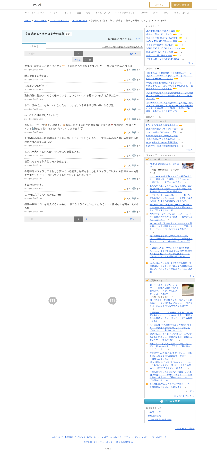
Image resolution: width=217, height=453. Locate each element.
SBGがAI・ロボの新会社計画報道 (162, 146)
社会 (79, 13)
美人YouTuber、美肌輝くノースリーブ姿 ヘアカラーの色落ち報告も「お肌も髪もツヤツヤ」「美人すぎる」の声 (171, 207)
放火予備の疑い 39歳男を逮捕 (160, 31)
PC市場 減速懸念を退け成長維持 (162, 125)
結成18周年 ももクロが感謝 (159, 52)
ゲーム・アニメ (103, 13)
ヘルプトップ (154, 412)
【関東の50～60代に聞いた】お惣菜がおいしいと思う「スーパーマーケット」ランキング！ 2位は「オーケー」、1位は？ (169, 76)
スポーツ (144, 13)
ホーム (27, 20)
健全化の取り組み (124, 442)
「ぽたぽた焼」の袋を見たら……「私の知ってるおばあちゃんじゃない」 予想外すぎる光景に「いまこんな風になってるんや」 (171, 198)
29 (180, 34)
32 (183, 59)
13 (179, 139)
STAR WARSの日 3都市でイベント (163, 48)
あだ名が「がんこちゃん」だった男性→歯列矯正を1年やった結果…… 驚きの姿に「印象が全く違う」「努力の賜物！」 (171, 189)
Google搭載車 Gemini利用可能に (162, 142)
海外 (155, 13)
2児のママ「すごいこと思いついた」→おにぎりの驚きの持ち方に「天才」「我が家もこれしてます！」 (171, 217)
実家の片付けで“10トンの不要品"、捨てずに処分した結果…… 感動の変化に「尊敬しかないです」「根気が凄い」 (171, 337)
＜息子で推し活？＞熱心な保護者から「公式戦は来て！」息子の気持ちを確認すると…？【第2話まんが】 (169, 96)
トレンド (67, 13)
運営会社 (88, 442)
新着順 (77, 59)
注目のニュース (153, 117)
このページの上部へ (184, 428)
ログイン (159, 4)
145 (181, 136)
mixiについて (57, 437)
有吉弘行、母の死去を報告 (159, 55)
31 (180, 56)
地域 (88, 13)
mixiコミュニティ (122, 437)
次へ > (133, 53)
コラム (166, 13)
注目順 (87, 59)
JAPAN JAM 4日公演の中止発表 (161, 41)
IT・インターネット (125, 13)
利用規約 (69, 437)
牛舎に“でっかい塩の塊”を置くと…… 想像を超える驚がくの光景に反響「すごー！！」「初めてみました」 (171, 356)
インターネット (79, 20)
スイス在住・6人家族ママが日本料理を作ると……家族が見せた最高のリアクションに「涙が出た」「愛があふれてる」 (171, 179)
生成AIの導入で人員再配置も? (160, 139)
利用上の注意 (154, 416)
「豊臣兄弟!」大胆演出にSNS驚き (162, 59)
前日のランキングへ (184, 396)
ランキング (151, 155)
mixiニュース (40, 20)
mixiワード (161, 437)
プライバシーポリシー (104, 442)
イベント (136, 437)
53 (184, 31)
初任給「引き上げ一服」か (159, 34)
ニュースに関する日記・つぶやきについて (122, 47)
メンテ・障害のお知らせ (160, 419)
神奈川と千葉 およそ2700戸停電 (162, 38)
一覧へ (189, 63)
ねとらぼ (135, 39)
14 (182, 142)
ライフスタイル (181, 13)
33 (181, 132)
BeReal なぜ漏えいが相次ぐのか (162, 135)
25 (182, 129)
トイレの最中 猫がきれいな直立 (161, 132)
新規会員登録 (181, 4)
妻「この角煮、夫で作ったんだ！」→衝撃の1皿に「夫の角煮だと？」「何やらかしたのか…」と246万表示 (164, 289)
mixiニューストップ (34, 13)
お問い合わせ (93, 437)
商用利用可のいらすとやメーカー (162, 129)
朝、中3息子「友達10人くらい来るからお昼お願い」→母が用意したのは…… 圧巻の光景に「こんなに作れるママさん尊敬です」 (171, 226)
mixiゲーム (107, 437)
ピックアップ (152, 26)
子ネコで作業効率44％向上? (159, 45)
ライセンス (80, 437)
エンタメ (53, 13)
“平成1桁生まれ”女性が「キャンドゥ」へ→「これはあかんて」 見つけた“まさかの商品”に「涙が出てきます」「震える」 (169, 86)
